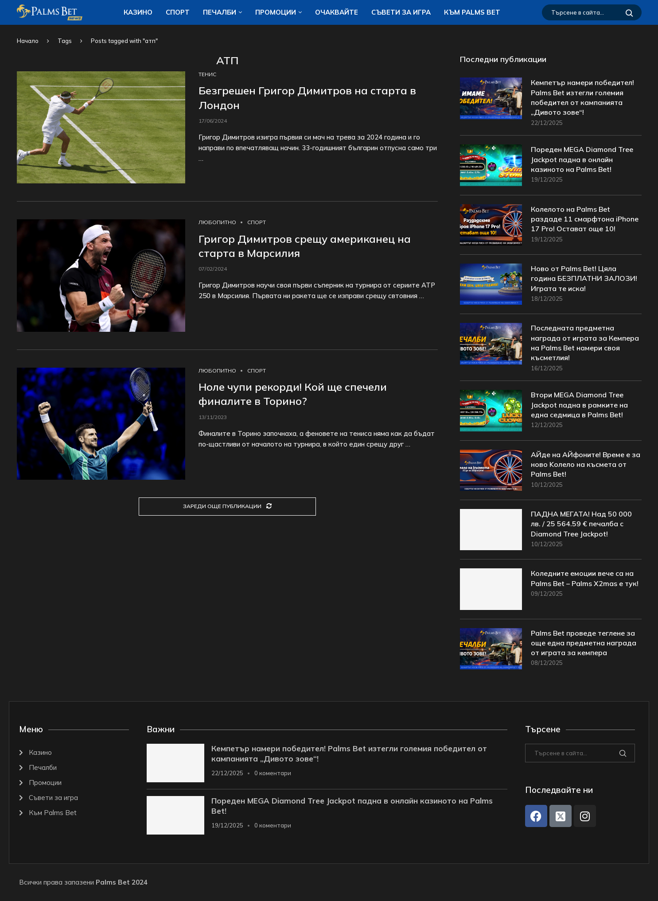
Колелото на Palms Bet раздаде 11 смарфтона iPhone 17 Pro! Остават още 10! (585, 219)
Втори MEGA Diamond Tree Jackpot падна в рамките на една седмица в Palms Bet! (579, 405)
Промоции (275, 12)
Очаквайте (336, 12)
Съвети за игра (401, 12)
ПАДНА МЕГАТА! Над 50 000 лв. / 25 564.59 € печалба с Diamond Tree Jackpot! (581, 523)
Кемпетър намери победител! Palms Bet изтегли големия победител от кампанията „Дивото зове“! (582, 97)
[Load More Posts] (227, 506)
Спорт (178, 12)
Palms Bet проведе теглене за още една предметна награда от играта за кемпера (583, 643)
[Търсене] (592, 12)
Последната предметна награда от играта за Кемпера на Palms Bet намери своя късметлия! (585, 343)
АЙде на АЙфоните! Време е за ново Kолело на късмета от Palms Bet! (585, 464)
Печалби (219, 12)
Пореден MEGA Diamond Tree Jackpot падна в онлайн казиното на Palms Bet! (582, 159)
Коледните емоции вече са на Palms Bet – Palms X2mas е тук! (585, 578)
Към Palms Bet (472, 12)
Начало (28, 40)
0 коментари (272, 773)
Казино (138, 12)
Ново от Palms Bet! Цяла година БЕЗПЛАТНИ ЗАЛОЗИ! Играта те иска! (584, 278)
